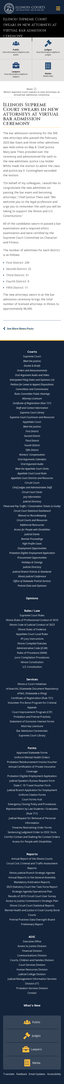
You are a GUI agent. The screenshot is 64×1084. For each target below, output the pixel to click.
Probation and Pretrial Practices (32, 716)
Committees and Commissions (32, 389)
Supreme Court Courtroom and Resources (32, 417)
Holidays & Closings (32, 562)
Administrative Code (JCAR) (32, 648)
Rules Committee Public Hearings (32, 394)
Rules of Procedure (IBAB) (32, 652)
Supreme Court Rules (32, 615)
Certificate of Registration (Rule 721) (32, 403)
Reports (32, 854)
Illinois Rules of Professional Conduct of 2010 (32, 620)
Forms (32, 748)
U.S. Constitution (32, 667)
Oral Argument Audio (32, 464)
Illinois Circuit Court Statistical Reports (32, 905)
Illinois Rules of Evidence (32, 629)
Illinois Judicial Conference (32, 576)
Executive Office (32, 941)
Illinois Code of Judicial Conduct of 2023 (32, 624)
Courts (32, 352)
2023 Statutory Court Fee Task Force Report (32, 887)
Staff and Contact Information (32, 408)
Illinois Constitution (32, 662)
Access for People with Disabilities (32, 529)
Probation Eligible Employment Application (32, 553)
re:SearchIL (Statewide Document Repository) (32, 688)
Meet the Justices (32, 361)
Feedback (21, 1074)
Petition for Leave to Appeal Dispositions (32, 384)
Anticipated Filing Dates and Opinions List (32, 379)
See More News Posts (20, 328)
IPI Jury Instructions (32, 638)
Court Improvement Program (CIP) (32, 712)
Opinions (32, 598)
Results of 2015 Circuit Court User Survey (32, 896)
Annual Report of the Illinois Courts (32, 858)
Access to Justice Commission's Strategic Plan (32, 901)
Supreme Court (32, 356)
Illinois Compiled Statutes (32, 643)
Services (32, 679)
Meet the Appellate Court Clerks (32, 468)
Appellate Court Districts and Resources (32, 478)
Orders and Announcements (32, 370)
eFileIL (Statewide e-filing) (32, 693)
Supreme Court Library (32, 412)
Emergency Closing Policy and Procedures (32, 804)
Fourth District (32, 445)
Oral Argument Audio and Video (32, 375)
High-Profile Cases (32, 543)
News (30, 88)
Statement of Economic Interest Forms (32, 721)
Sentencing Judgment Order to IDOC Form (32, 832)
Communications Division (32, 955)
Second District (32, 436)
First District (32, 431)
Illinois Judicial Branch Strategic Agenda (32, 872)
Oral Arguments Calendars (32, 459)
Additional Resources (32, 525)
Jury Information (32, 496)
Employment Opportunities (32, 548)
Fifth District (32, 450)
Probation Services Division (32, 988)
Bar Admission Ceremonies (32, 730)
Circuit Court (32, 482)
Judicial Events (32, 534)
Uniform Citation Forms (32, 794)
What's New (32, 1005)
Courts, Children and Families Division (32, 960)
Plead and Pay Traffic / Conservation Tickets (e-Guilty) (32, 506)
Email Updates (37, 1074)
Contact (32, 993)
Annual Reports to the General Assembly (32, 877)
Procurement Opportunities (32, 557)
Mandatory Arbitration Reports (32, 882)
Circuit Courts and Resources (32, 520)
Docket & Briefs (32, 365)
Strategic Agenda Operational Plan (32, 891)
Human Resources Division (32, 969)
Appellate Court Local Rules (32, 473)
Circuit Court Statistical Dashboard (32, 511)
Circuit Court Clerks (32, 492)
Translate (8, 1074)
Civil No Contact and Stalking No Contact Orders (32, 837)
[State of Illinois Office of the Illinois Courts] (24, 8)
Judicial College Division (32, 974)
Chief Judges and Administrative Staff (32, 487)
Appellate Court (32, 422)
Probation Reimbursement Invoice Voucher (32, 762)
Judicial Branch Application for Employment (32, 790)
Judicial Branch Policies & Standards (32, 571)
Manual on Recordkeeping (32, 515)
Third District (32, 440)
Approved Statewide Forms (32, 752)
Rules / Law (32, 611)
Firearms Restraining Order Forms (32, 827)
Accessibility (54, 1074)
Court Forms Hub (32, 799)
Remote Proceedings (32, 539)
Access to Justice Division (32, 946)
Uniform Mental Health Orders (32, 757)
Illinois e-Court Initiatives (32, 684)
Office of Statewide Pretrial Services (32, 581)
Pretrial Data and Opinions (32, 585)
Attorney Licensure (32, 398)
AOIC (32, 937)
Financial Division (32, 950)
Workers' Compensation (32, 454)
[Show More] (35, 89)
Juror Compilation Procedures (32, 657)
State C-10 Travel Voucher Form (32, 785)
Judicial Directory (32, 501)
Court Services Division (32, 965)
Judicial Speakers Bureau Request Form (32, 780)
